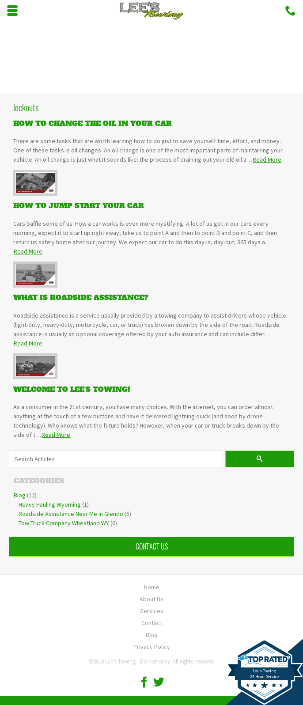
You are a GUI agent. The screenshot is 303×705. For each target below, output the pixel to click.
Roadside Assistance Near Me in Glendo (71, 514)
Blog (20, 495)
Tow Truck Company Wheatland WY (64, 523)
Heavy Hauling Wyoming (50, 504)
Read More (267, 159)
